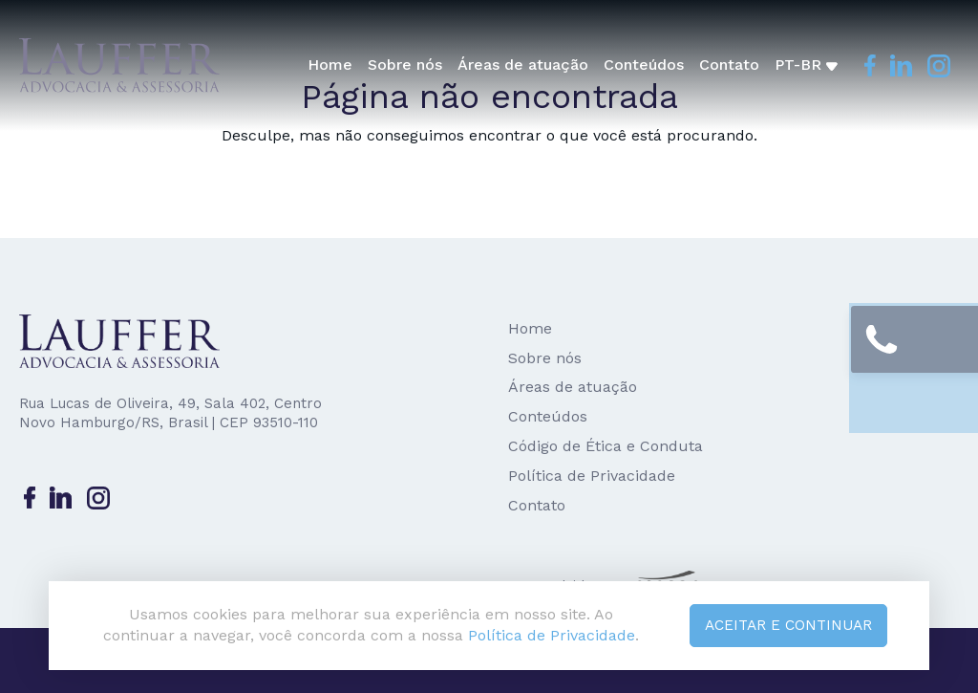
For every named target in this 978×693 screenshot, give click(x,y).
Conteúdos (646, 64)
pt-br (808, 64)
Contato (731, 64)
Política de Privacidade (591, 475)
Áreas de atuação (524, 64)
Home (331, 64)
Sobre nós (407, 64)
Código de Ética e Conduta (605, 446)
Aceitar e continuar (784, 624)
